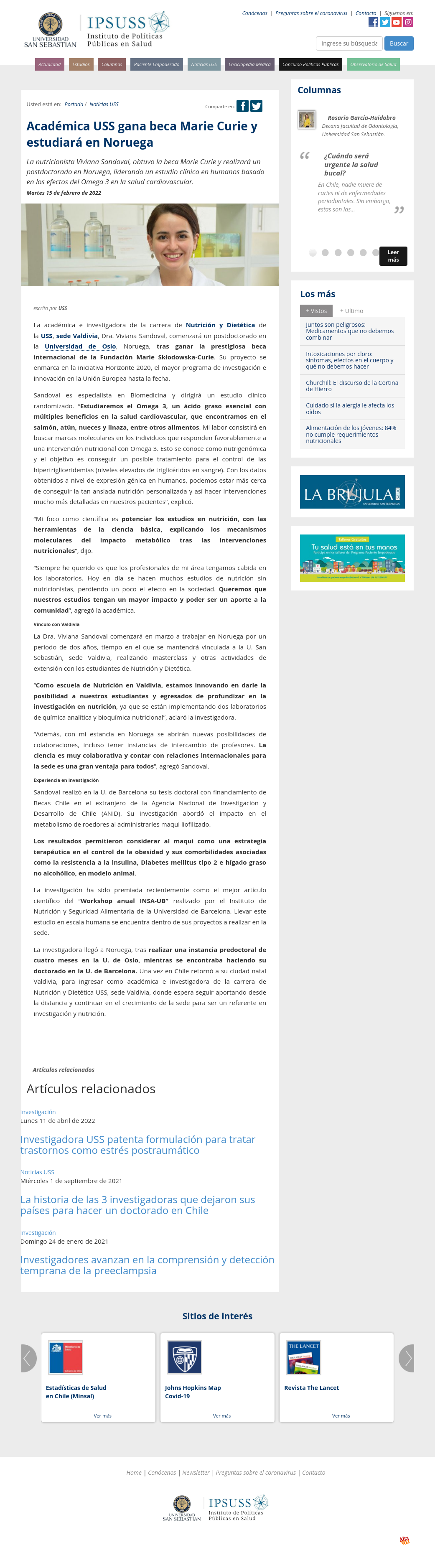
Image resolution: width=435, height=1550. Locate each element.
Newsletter (195, 1472)
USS (47, 335)
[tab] (316, 310)
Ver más (103, 1416)
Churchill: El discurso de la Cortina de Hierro (352, 386)
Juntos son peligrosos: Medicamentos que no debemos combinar (350, 331)
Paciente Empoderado (157, 64)
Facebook (374, 22)
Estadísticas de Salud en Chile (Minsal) (76, 1392)
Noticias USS (204, 64)
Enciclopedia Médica (249, 64)
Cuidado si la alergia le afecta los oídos (350, 408)
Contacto (366, 13)
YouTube (397, 22)
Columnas (112, 64)
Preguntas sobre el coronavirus (311, 13)
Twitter (385, 22)
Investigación (38, 1112)
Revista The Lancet (311, 1388)
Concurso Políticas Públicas (310, 64)
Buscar (399, 43)
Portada (74, 104)
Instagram (408, 22)
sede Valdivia (77, 335)
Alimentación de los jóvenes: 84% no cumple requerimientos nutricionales (351, 434)
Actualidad (50, 64)
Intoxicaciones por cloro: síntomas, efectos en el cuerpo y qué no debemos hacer (349, 360)
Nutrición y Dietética (220, 325)
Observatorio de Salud (374, 64)
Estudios (80, 64)
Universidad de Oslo (80, 346)
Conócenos (254, 13)
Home (134, 1472)
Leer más (393, 256)
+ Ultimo (351, 311)
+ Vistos (316, 311)
